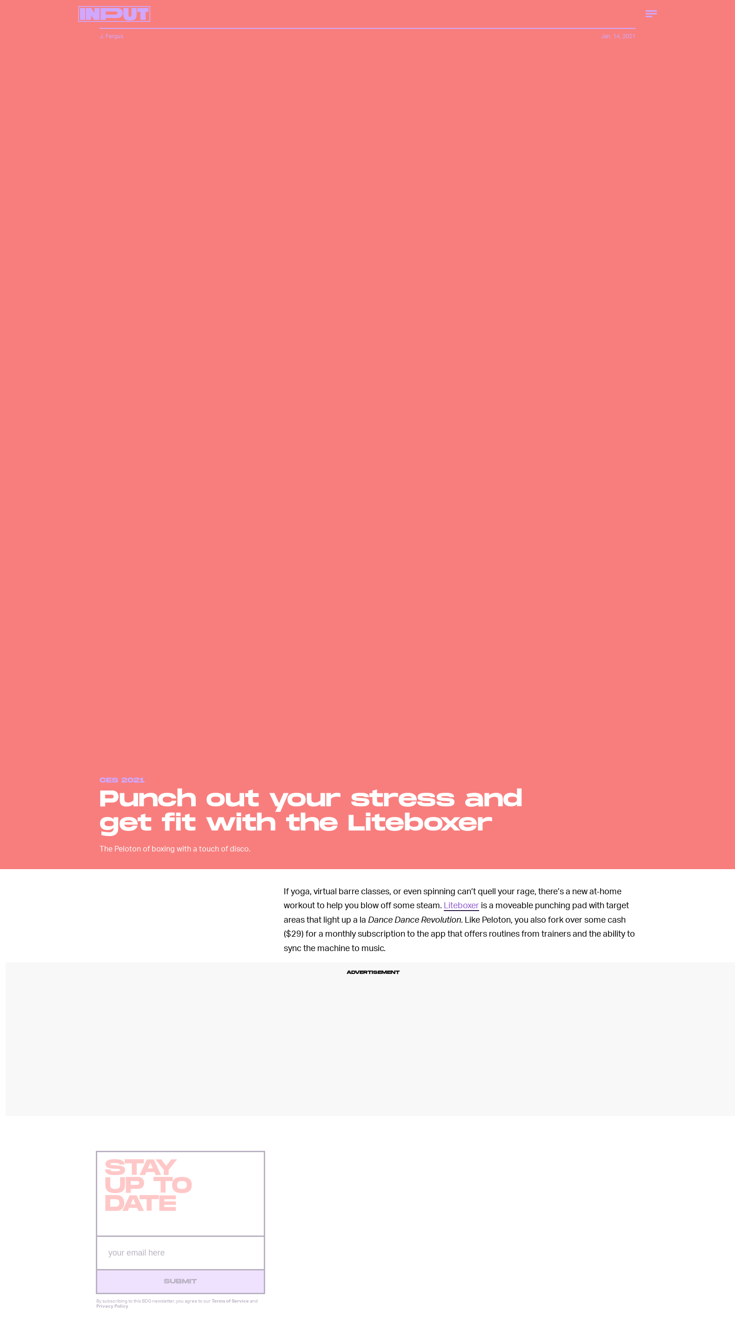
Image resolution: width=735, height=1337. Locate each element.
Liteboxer (461, 904)
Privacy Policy (112, 1312)
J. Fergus (111, 36)
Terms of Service (230, 1307)
